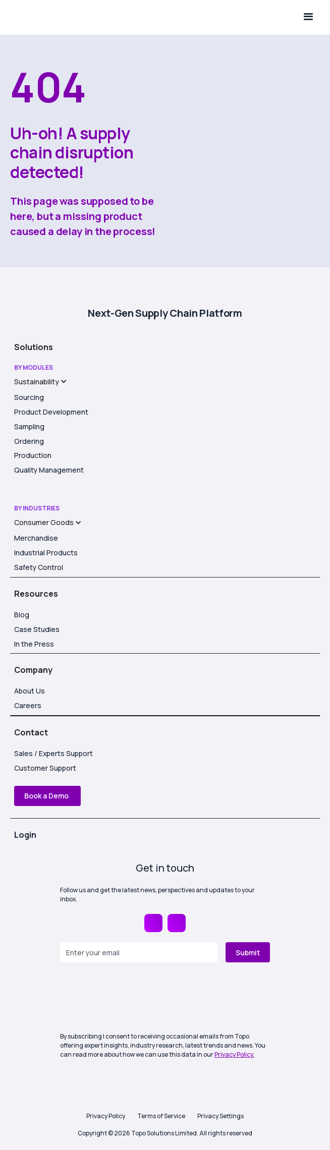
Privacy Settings (220, 1116)
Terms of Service (161, 1116)
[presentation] (136, 998)
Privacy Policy (105, 1116)
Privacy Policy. (234, 1054)
